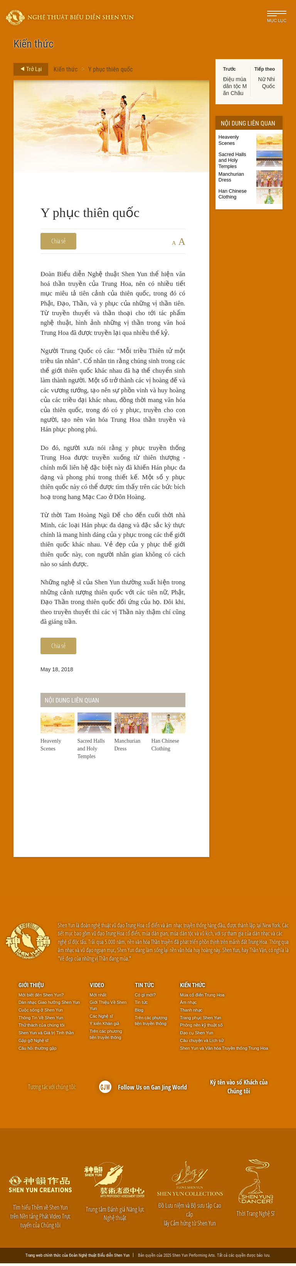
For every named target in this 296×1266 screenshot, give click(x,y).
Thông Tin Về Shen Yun (40, 1020)
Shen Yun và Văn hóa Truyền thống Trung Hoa (224, 1051)
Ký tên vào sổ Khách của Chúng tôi (238, 1089)
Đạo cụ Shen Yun (196, 1035)
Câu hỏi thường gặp (37, 1051)
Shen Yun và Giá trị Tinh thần (46, 1035)
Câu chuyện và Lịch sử (202, 1043)
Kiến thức (65, 69)
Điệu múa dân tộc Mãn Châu (235, 86)
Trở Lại (29, 69)
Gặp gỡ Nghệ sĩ (33, 1043)
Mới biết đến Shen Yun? (41, 997)
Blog (139, 1012)
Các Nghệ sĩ (101, 1019)
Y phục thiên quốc (110, 69)
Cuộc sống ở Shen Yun (40, 1012)
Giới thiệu (31, 987)
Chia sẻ (58, 241)
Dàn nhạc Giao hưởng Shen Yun (49, 1005)
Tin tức (144, 987)
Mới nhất (98, 997)
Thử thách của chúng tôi (41, 1027)
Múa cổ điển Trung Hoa (202, 997)
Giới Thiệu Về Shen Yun (108, 1008)
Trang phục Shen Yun (200, 1020)
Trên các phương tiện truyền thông (106, 1037)
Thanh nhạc (191, 1012)
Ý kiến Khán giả (104, 1026)
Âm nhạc (188, 1005)
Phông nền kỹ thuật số (201, 1027)
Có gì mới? (145, 997)
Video (97, 987)
